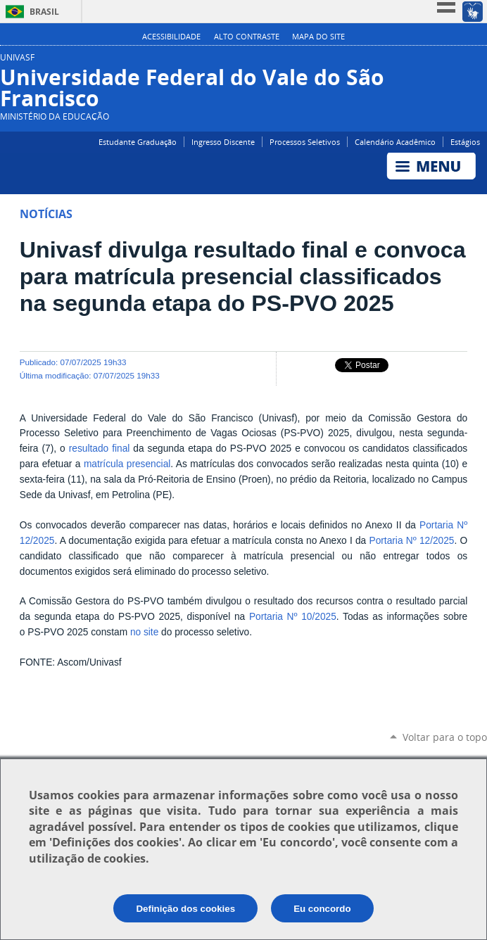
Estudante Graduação (138, 141)
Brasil (44, 12)
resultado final (99, 448)
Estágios (465, 141)
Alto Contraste (246, 37)
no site (144, 632)
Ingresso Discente (223, 141)
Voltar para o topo (445, 737)
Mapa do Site (318, 37)
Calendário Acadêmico (395, 141)
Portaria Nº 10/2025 (292, 616)
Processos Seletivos (305, 141)
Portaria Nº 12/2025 (411, 540)
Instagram (478, 63)
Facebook (457, 63)
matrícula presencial (127, 464)
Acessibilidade (171, 37)
